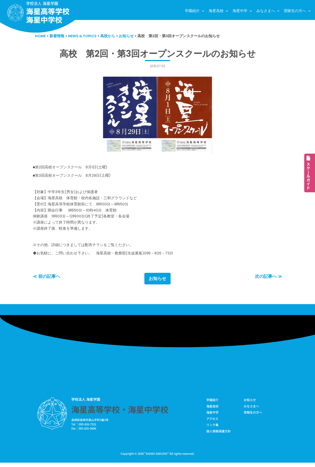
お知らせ (157, 282)
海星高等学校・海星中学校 (119, 413)
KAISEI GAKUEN (156, 458)
